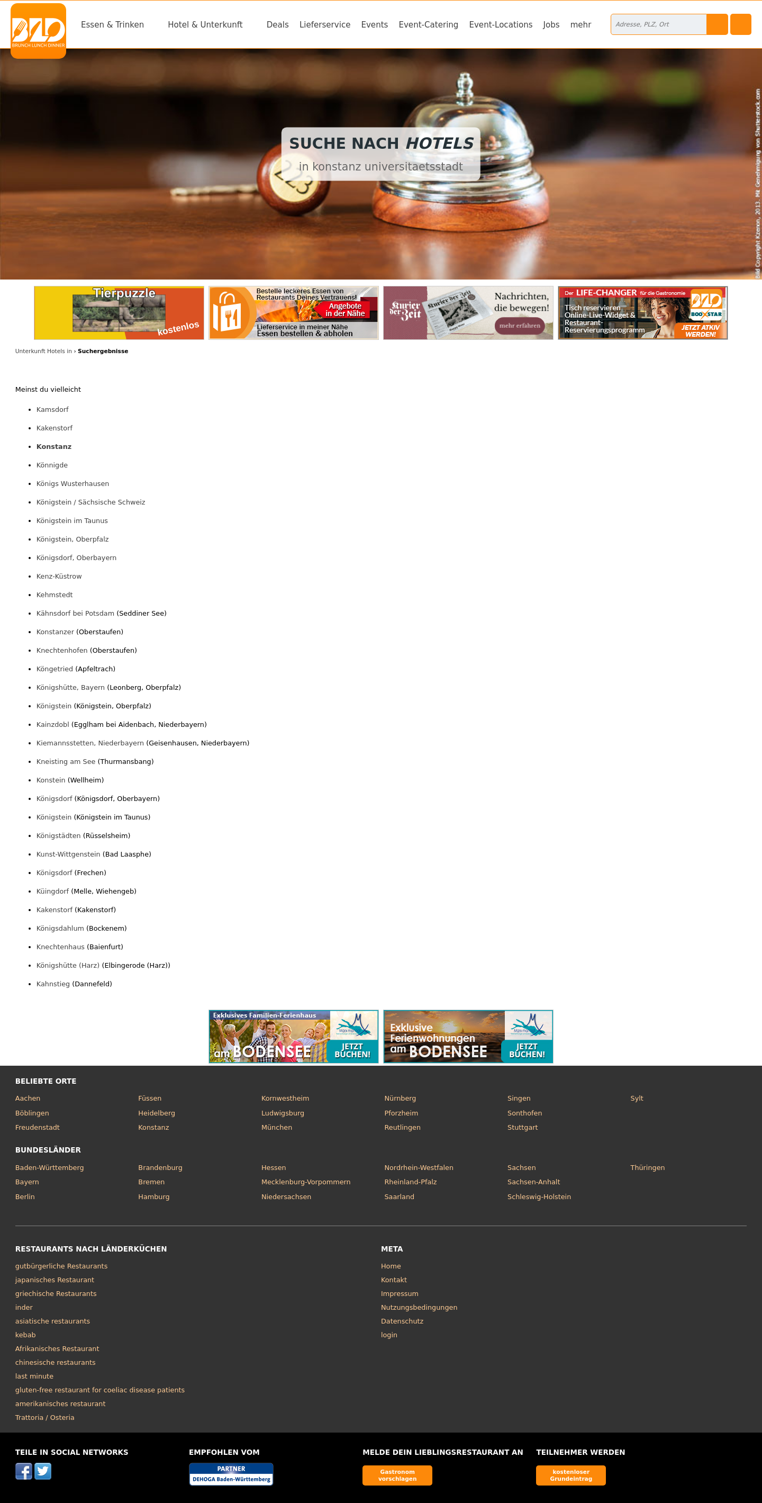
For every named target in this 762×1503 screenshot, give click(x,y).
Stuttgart (522, 1127)
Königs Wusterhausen (73, 484)
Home (391, 1266)
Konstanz (54, 447)
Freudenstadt (37, 1127)
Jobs (551, 25)
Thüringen (648, 1168)
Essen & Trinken (112, 25)
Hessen (273, 1168)
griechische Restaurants (56, 1294)
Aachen (28, 1098)
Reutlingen (402, 1127)
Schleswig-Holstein (539, 1197)
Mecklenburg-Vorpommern (306, 1182)
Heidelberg (156, 1113)
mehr (581, 25)
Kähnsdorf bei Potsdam (75, 613)
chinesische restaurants (55, 1362)
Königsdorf (54, 799)
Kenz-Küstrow (59, 576)
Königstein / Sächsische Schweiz (91, 502)
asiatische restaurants (52, 1321)
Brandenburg (160, 1168)
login (389, 1335)
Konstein (51, 780)
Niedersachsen (286, 1197)
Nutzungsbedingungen (419, 1307)
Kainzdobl (53, 724)
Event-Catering (428, 25)
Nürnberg (400, 1098)
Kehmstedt (55, 595)
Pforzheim (401, 1113)
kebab (25, 1335)
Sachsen (521, 1168)
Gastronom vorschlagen (397, 1475)
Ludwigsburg (282, 1113)
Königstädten (59, 836)
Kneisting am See (66, 762)
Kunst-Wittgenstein (69, 854)
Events (374, 25)
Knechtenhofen (62, 650)
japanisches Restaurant (54, 1280)
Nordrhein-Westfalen (418, 1168)
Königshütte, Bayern (71, 687)
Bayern (27, 1182)
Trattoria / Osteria (45, 1417)
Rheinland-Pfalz (410, 1182)
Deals (278, 25)
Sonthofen (524, 1113)
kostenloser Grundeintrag (571, 1475)
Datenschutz (402, 1321)
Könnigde (52, 465)
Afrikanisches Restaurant (57, 1349)
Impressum (400, 1294)
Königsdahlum (60, 928)
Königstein (54, 706)
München (276, 1127)
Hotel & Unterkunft (205, 25)
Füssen (149, 1098)
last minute (34, 1376)
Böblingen (32, 1113)
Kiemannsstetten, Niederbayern (90, 743)
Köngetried (55, 669)
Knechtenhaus (61, 947)
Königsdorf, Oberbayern (77, 558)
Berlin (25, 1197)
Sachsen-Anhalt (533, 1182)
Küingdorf (53, 891)
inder (24, 1307)
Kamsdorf (53, 409)
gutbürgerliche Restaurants (61, 1266)
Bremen (151, 1182)
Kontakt (394, 1280)
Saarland (399, 1197)
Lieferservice (325, 25)
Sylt (637, 1098)
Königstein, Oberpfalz (73, 539)
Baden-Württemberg (49, 1168)
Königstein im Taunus (72, 521)
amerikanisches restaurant (60, 1404)
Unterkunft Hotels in (43, 351)
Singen (519, 1098)
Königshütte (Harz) (68, 965)
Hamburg (153, 1197)
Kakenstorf (54, 428)
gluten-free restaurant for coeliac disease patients (100, 1390)
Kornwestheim (285, 1098)
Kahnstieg (53, 984)
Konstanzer (55, 632)
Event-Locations (500, 25)
